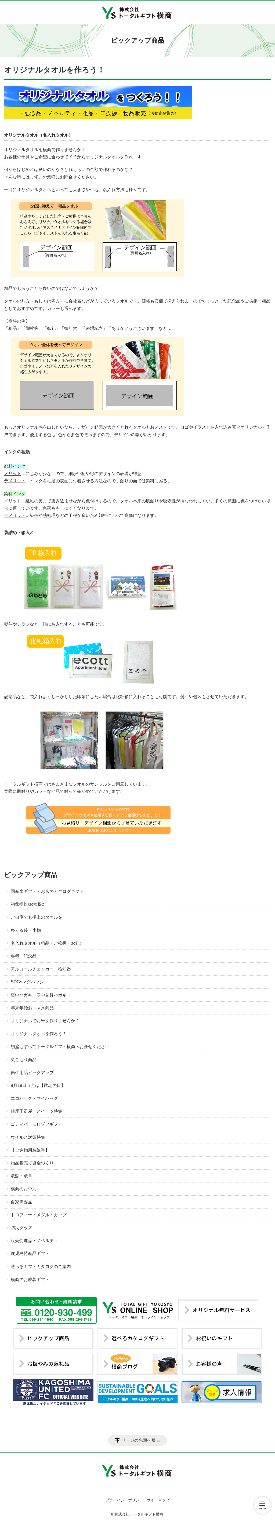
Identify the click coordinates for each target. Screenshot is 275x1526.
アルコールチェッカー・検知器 (41, 969)
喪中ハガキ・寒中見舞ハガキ (39, 995)
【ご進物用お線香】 (30, 1150)
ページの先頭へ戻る (140, 1440)
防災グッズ (21, 1227)
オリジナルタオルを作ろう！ (39, 1033)
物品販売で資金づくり (32, 1163)
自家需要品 (21, 1202)
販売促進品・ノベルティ (34, 1240)
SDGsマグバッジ (27, 982)
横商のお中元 (24, 1189)
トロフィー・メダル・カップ (39, 1215)
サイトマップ (158, 1500)
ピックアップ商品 (30, 874)
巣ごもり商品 (24, 1059)
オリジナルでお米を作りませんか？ (45, 1020)
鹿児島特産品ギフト (30, 1253)
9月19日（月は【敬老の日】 (38, 1085)
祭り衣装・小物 (26, 930)
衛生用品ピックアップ (32, 1072)
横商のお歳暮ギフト (30, 1279)
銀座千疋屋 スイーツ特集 (36, 1111)
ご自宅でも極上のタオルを (36, 917)
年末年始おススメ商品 (32, 1008)
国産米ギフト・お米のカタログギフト (47, 891)
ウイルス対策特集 (28, 1137)
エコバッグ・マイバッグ (34, 1098)
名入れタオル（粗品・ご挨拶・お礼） (47, 943)
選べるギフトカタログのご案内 (41, 1266)
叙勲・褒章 (21, 1176)
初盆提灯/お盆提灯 (28, 904)
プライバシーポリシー (124, 1500)
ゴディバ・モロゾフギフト (36, 1124)
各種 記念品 (24, 956)
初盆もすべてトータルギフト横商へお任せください (60, 1046)
